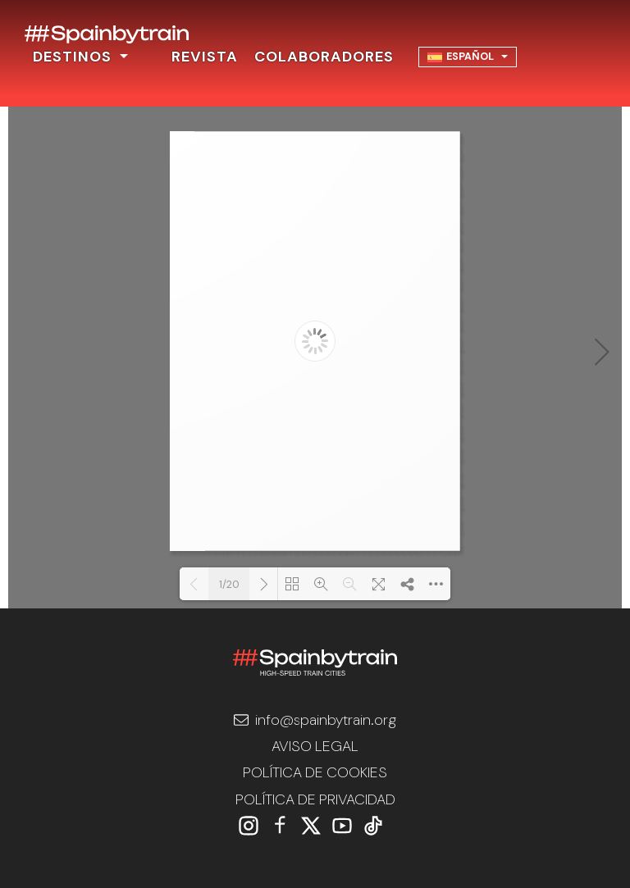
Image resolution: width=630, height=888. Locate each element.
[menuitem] (468, 57)
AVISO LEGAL (315, 746)
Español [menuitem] (470, 56)
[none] (468, 57)
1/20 (229, 584)
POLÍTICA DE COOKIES (315, 772)
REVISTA (204, 56)
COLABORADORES (324, 56)
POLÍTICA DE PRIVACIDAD (315, 799)
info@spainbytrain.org (315, 720)
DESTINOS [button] (74, 56)
